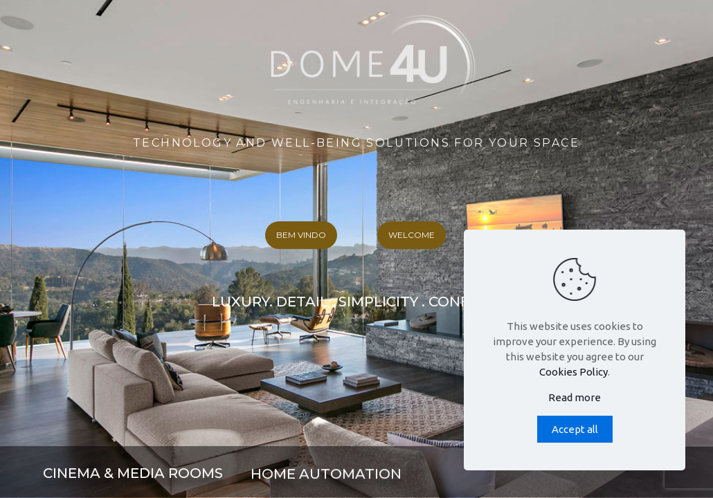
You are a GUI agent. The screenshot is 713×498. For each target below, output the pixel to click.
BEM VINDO (301, 235)
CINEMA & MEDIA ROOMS (133, 473)
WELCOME (411, 235)
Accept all (575, 429)
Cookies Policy (573, 372)
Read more (574, 397)
